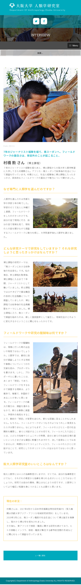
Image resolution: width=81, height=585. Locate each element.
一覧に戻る (40, 555)
